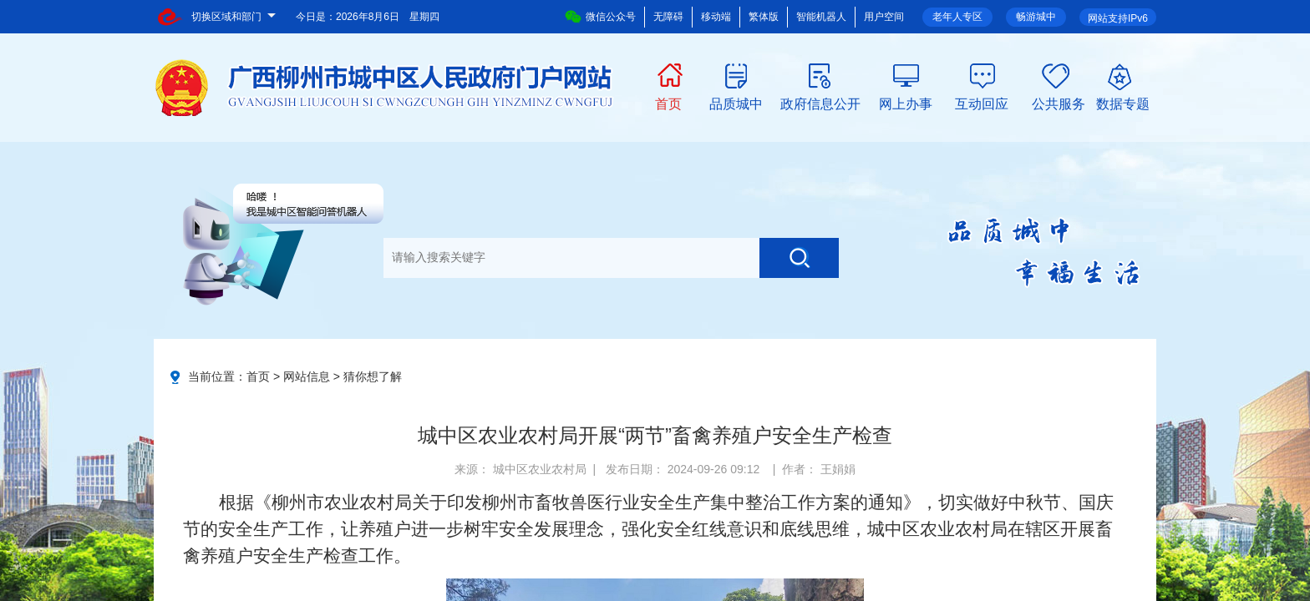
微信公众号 (600, 17)
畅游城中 (1036, 17)
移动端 (716, 17)
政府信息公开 (820, 103)
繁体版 (764, 17)
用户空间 (884, 17)
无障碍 (668, 17)
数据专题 (1123, 103)
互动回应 (981, 103)
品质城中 (736, 103)
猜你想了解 (372, 376)
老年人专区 (957, 17)
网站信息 (306, 376)
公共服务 (1058, 103)
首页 (668, 103)
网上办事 (905, 103)
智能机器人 (821, 17)
